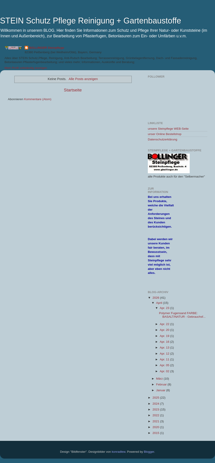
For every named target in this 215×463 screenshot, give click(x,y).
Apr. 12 (165, 353)
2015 (156, 433)
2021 (156, 421)
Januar (161, 390)
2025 (156, 397)
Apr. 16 (165, 341)
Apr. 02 (165, 371)
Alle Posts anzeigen (83, 79)
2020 (156, 427)
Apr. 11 (165, 359)
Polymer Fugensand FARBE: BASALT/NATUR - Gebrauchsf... (182, 314)
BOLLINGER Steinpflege (46, 47)
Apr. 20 (165, 330)
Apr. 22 (165, 324)
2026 (156, 297)
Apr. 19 (165, 336)
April (159, 302)
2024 (156, 403)
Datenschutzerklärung (162, 139)
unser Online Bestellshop (164, 134)
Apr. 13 (165, 347)
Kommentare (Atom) (38, 99)
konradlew (118, 451)
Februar (162, 384)
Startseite (73, 90)
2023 (156, 409)
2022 (156, 415)
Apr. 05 (165, 365)
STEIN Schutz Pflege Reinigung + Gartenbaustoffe (90, 20)
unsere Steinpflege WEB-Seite (168, 128)
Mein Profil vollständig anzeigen (25, 68)
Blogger (149, 451)
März (160, 378)
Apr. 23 (165, 308)
